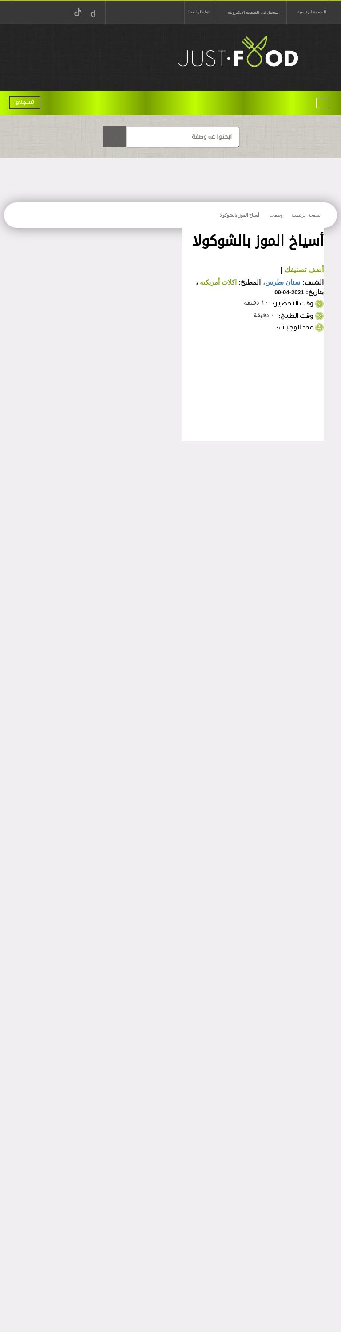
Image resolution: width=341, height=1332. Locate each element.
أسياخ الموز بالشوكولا (239, 215)
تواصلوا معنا (198, 12)
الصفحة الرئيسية (311, 12)
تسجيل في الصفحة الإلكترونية (253, 12)
